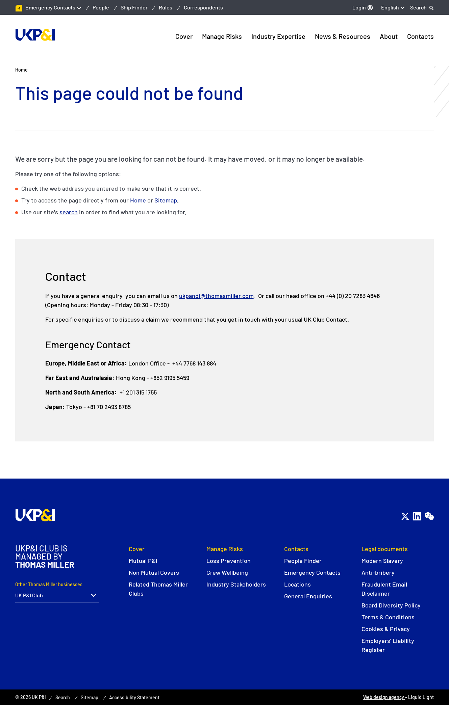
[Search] (422, 7)
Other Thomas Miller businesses (48, 584)
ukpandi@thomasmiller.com (216, 295)
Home (138, 200)
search (68, 212)
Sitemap (165, 200)
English (390, 7)
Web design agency (384, 697)
